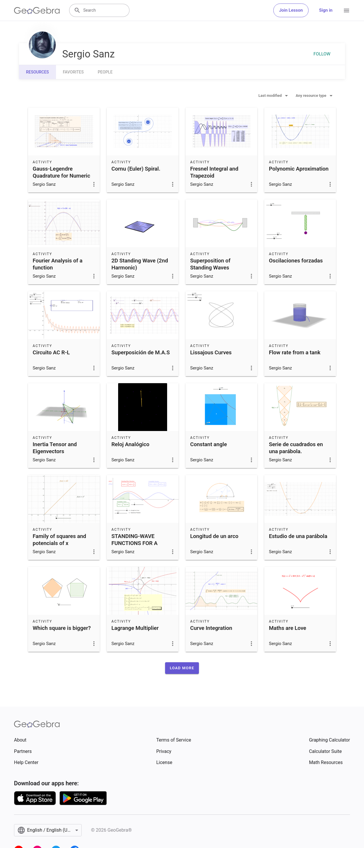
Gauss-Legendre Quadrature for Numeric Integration (61, 176)
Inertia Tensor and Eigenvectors (55, 448)
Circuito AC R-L (51, 352)
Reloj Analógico (130, 444)
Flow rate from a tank (295, 352)
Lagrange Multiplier (135, 628)
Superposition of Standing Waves (210, 264)
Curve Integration (211, 628)
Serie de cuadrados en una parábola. (296, 448)
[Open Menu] (346, 10)
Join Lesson (291, 10)
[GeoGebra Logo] (37, 10)
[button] (182, 668)
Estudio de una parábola (298, 536)
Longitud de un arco (214, 536)
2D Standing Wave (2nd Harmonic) (139, 264)
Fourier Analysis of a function (58, 264)
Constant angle (208, 444)
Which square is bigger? (62, 628)
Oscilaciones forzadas (296, 260)
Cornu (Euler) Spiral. (135, 169)
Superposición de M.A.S (140, 352)
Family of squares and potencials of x (59, 539)
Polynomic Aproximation (298, 169)
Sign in (325, 10)
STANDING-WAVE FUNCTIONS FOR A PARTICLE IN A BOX (135, 543)
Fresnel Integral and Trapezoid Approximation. (214, 176)
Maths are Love (287, 628)
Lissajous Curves (211, 352)
